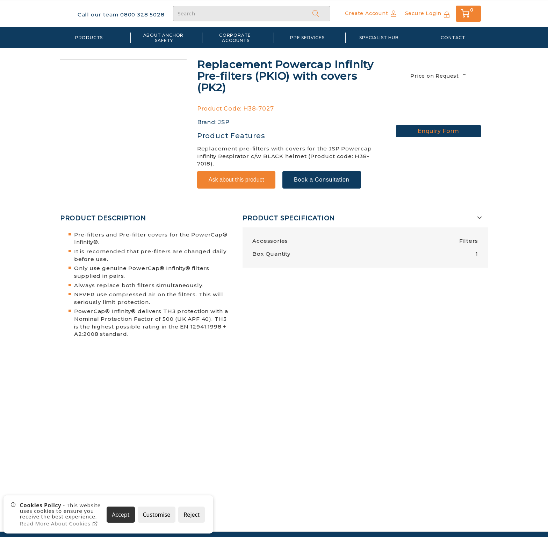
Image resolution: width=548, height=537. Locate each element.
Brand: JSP (213, 122)
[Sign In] (427, 13)
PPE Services (307, 37)
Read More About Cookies (58, 524)
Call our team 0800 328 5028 (118, 14)
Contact (453, 37)
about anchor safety (164, 37)
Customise (157, 514)
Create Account (366, 13)
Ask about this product (236, 170)
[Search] (316, 13)
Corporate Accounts (235, 37)
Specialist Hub (378, 37)
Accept (120, 514)
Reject (191, 514)
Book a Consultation (321, 170)
